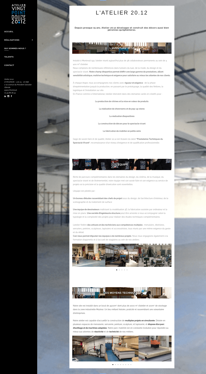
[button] (74, 256)
